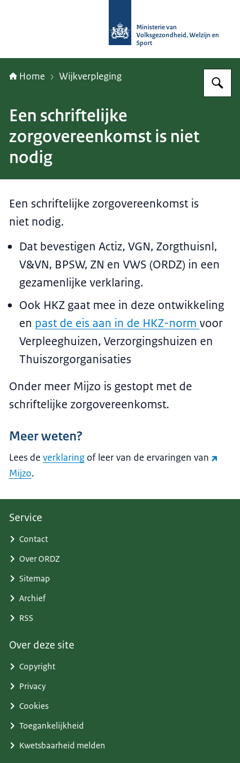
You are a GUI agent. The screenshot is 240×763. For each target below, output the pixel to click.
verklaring (64, 457)
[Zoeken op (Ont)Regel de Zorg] (217, 82)
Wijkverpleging (90, 76)
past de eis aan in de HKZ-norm (117, 323)
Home (27, 76)
